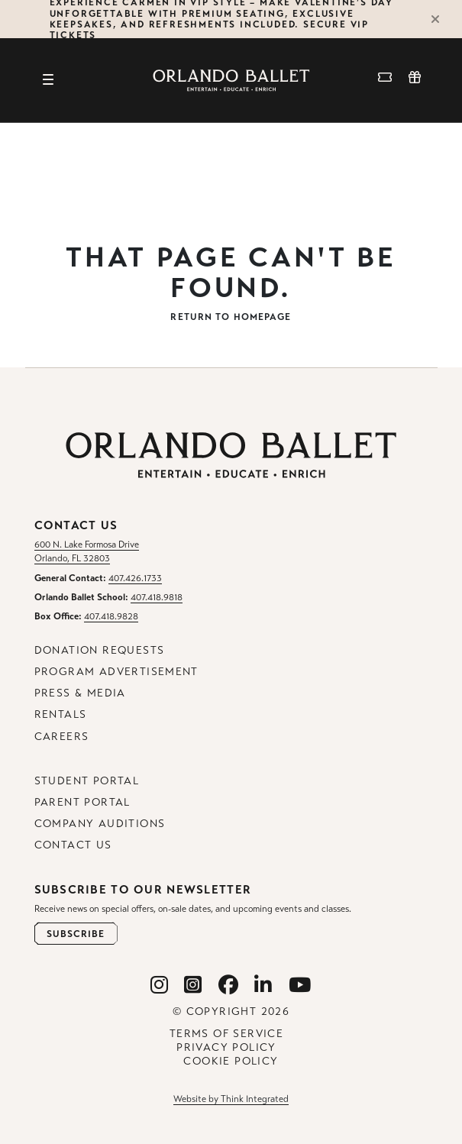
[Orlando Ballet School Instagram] (193, 985)
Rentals (60, 714)
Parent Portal (82, 802)
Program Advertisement (116, 671)
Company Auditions (100, 823)
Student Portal (87, 780)
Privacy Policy (226, 1047)
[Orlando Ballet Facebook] (228, 985)
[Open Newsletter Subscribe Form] (76, 934)
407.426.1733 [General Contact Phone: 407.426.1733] (135, 578)
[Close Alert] (442, 19)
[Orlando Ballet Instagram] (159, 985)
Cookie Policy (230, 1061)
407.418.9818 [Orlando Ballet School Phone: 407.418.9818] (157, 597)
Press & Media (80, 693)
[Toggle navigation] (48, 80)
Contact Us (73, 845)
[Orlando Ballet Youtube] (300, 985)
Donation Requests (99, 650)
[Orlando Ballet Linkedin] (263, 985)
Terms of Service (226, 1033)
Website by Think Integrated (231, 1099)
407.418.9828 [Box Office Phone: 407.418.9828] (111, 616)
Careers (61, 736)
